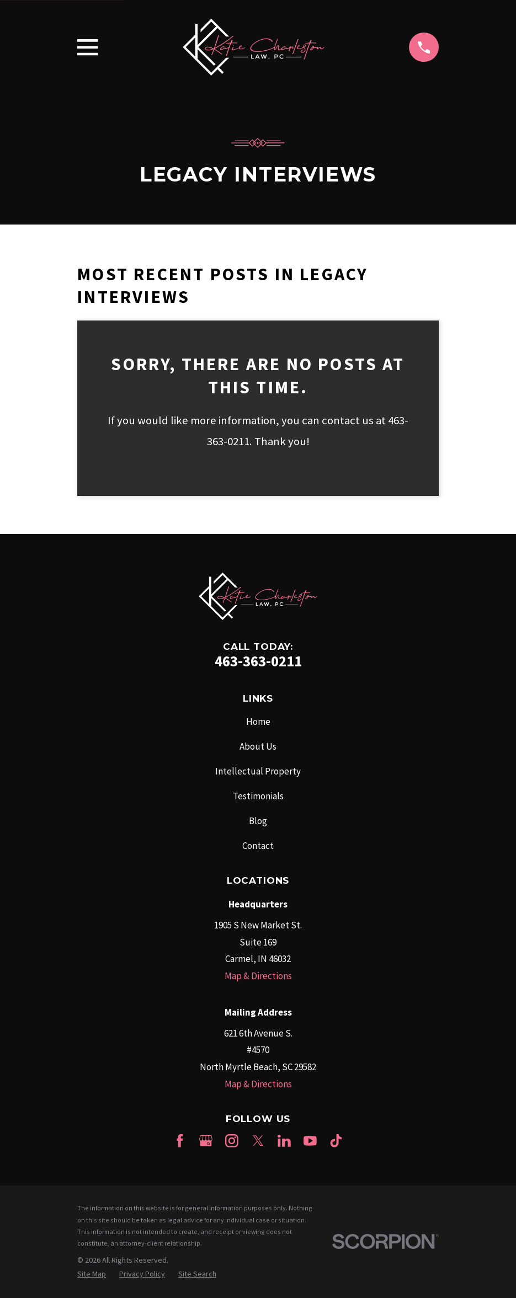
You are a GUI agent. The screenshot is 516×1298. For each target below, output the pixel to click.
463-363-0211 (258, 660)
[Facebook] (180, 1140)
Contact (258, 846)
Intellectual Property (258, 771)
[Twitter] (258, 1140)
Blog (258, 821)
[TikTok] (336, 1140)
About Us (258, 746)
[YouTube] (310, 1140)
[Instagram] (231, 1140)
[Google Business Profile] (205, 1140)
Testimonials (258, 796)
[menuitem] (91, 1274)
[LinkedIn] (284, 1140)
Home (258, 721)
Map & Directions (258, 976)
